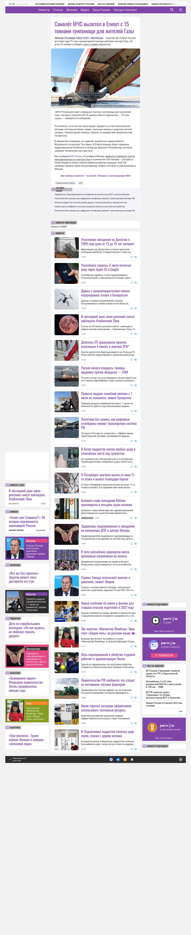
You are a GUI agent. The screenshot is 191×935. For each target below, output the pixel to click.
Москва (59, 38)
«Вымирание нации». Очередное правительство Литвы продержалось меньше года (26, 839)
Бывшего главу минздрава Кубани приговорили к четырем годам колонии (106, 580)
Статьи (67, 10)
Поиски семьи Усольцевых (129, 4)
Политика (30, 695)
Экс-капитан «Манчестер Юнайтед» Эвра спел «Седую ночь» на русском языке (35, 868)
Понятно (174, 913)
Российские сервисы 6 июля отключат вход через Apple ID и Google (106, 267)
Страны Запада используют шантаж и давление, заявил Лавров (35, 706)
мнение (14, 666)
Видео (94, 10)
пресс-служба (90, 44)
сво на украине (155, 821)
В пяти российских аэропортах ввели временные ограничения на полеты (105, 657)
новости (60, 233)
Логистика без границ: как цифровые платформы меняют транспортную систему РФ (95, 198)
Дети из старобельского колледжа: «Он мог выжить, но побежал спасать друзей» (27, 784)
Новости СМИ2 (59, 226)
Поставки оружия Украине (46, 4)
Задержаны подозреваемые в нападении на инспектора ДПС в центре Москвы (36, 814)
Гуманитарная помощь (65, 183)
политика (15, 720)
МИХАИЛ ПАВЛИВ (16, 685)
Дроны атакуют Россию (77, 4)
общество (15, 773)
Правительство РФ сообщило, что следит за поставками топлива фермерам (108, 811)
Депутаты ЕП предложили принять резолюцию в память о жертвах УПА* (105, 370)
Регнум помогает (134, 10)
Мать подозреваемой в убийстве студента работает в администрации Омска (108, 785)
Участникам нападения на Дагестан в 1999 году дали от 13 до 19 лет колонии (107, 241)
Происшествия (33, 803)
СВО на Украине (102, 4)
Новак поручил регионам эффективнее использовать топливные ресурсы (106, 862)
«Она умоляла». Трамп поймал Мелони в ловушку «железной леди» (26, 894)
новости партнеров (66, 222)
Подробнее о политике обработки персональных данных (137, 913)
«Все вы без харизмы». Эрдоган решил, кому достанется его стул (24, 732)
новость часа (17, 640)
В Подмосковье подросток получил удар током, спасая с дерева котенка (107, 888)
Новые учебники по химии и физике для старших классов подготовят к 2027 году (107, 708)
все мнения (40, 685)
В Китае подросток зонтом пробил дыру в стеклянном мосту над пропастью (91, 202)
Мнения (80, 10)
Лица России (110, 10)
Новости (53, 10)
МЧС (81, 183)
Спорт (29, 858)
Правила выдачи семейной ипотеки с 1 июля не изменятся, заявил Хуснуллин (36, 759)
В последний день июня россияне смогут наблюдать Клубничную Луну (27, 649)
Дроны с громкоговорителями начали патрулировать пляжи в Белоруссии (105, 293)
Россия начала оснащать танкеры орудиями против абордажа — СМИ (104, 395)
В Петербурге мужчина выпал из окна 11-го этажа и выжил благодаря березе (108, 554)
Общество (31, 749)
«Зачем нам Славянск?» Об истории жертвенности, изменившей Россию (27, 676)
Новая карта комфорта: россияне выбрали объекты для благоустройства (90, 206)
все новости (14, 659)
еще (180, 866)
